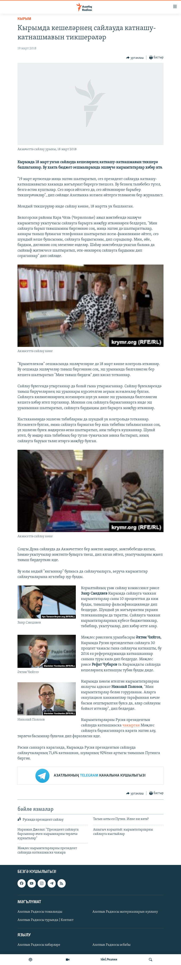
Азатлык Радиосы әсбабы (111, 945)
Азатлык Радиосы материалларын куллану (125, 911)
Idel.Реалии (109, 959)
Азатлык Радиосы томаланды (39, 911)
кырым (24, 19)
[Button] (135, 57)
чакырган (131, 725)
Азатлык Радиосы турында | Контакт (45, 920)
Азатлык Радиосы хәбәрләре (38, 945)
